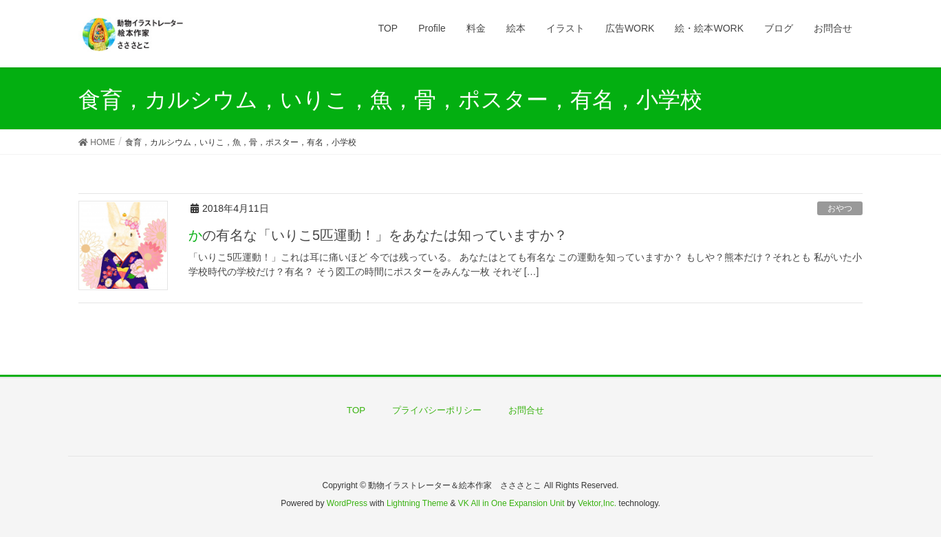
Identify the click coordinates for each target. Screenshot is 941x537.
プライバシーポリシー (437, 410)
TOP (356, 410)
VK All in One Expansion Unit (511, 503)
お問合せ (526, 410)
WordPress (347, 503)
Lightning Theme (417, 503)
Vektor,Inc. (597, 503)
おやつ (840, 208)
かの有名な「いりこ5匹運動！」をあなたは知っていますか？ (377, 235)
